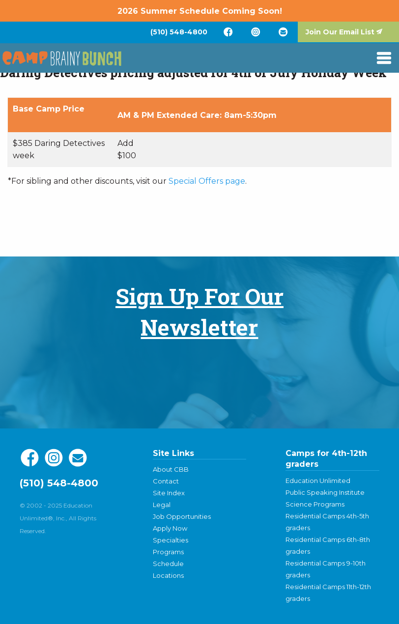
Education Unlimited (317, 480)
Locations (168, 575)
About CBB (171, 469)
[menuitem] (178, 32)
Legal (162, 505)
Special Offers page (207, 181)
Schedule (168, 563)
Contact (166, 481)
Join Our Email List (340, 32)
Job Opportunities (182, 516)
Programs (168, 552)
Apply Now (170, 528)
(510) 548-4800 (178, 32)
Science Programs (314, 504)
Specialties (170, 540)
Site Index (169, 493)
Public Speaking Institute (325, 492)
